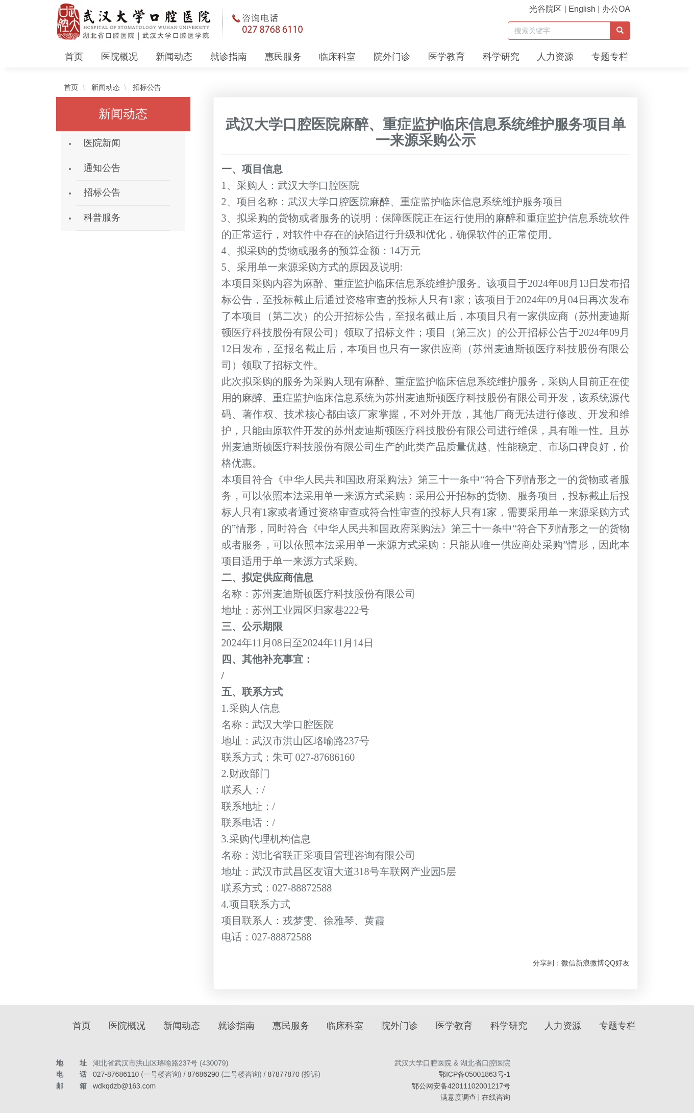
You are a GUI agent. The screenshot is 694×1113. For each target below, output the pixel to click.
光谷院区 (545, 9)
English (581, 9)
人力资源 (555, 57)
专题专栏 (609, 57)
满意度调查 (458, 1097)
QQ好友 (617, 963)
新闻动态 (174, 57)
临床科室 (337, 57)
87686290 (203, 1074)
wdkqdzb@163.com (124, 1086)
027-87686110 (116, 1074)
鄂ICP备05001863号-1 (474, 1074)
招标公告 (146, 87)
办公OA (616, 9)
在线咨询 (496, 1097)
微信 (568, 963)
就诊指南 (228, 57)
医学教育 (446, 57)
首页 (74, 57)
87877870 (283, 1074)
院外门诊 (392, 57)
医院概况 (119, 57)
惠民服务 (283, 57)
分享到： (547, 963)
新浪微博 (590, 963)
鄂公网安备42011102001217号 (461, 1086)
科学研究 (501, 57)
